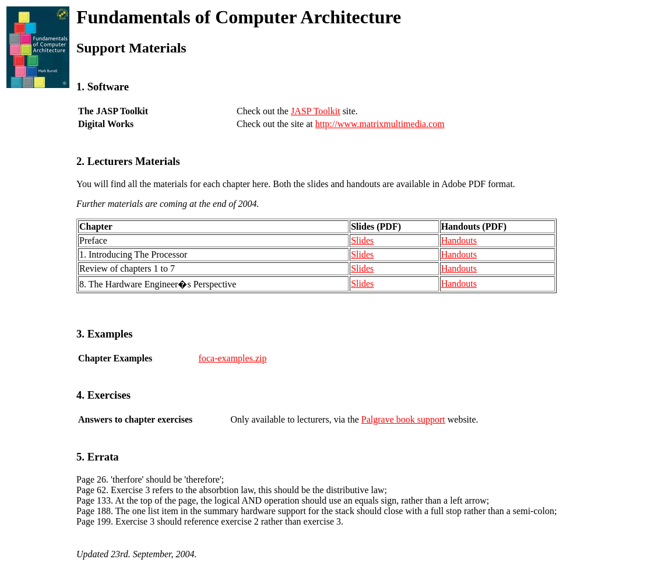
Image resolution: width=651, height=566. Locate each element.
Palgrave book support (403, 419)
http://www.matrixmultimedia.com (380, 124)
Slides (362, 240)
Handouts (459, 240)
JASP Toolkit (315, 111)
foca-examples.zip (233, 358)
